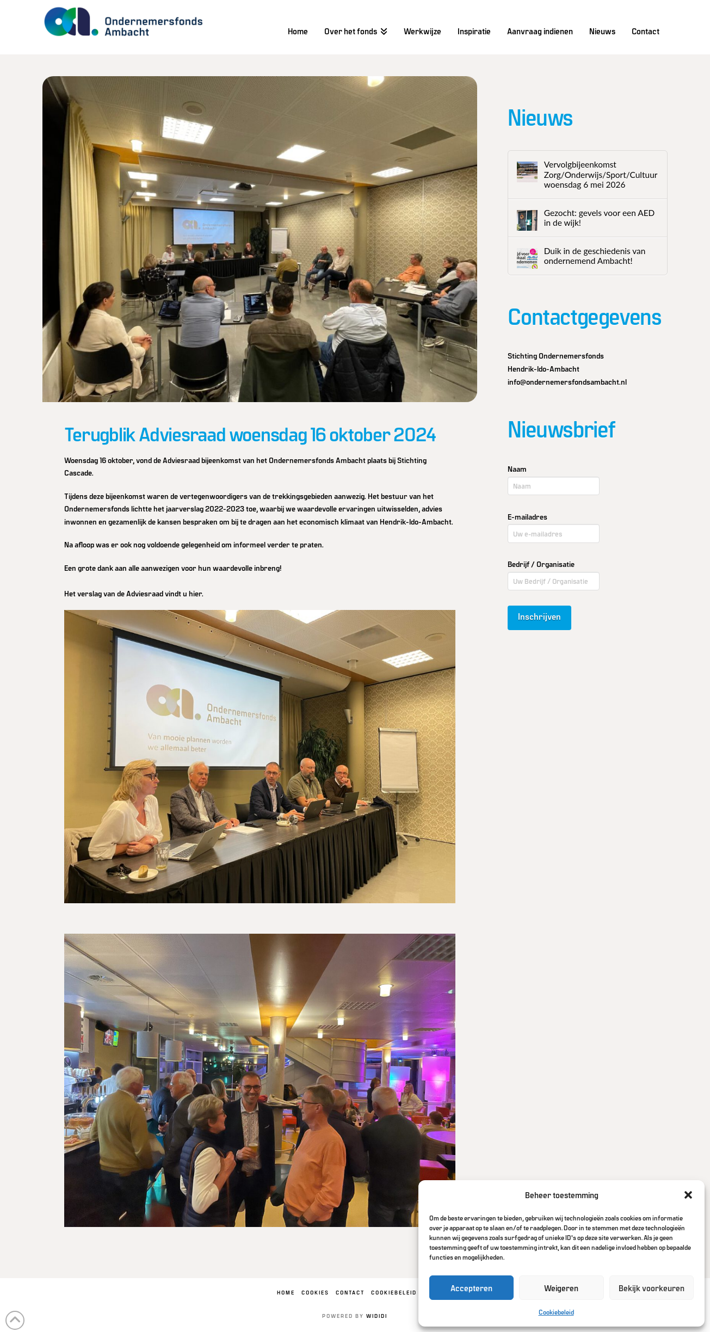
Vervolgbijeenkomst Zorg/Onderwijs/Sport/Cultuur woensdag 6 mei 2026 (600, 174)
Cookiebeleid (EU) (402, 1292)
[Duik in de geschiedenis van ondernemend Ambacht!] (527, 258)
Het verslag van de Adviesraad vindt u (133, 593)
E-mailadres (527, 516)
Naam (517, 468)
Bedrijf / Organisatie (541, 564)
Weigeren (561, 1288)
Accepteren (471, 1288)
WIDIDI (376, 1315)
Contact (350, 1292)
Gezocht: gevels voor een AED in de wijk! (599, 218)
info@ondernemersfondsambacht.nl (567, 381)
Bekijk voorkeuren (651, 1288)
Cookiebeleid (556, 1312)
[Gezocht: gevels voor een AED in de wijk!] (527, 220)
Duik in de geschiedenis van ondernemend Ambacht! (595, 256)
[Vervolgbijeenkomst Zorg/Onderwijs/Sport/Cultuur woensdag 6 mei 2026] (527, 172)
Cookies (315, 1292)
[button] (688, 1194)
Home (286, 1292)
